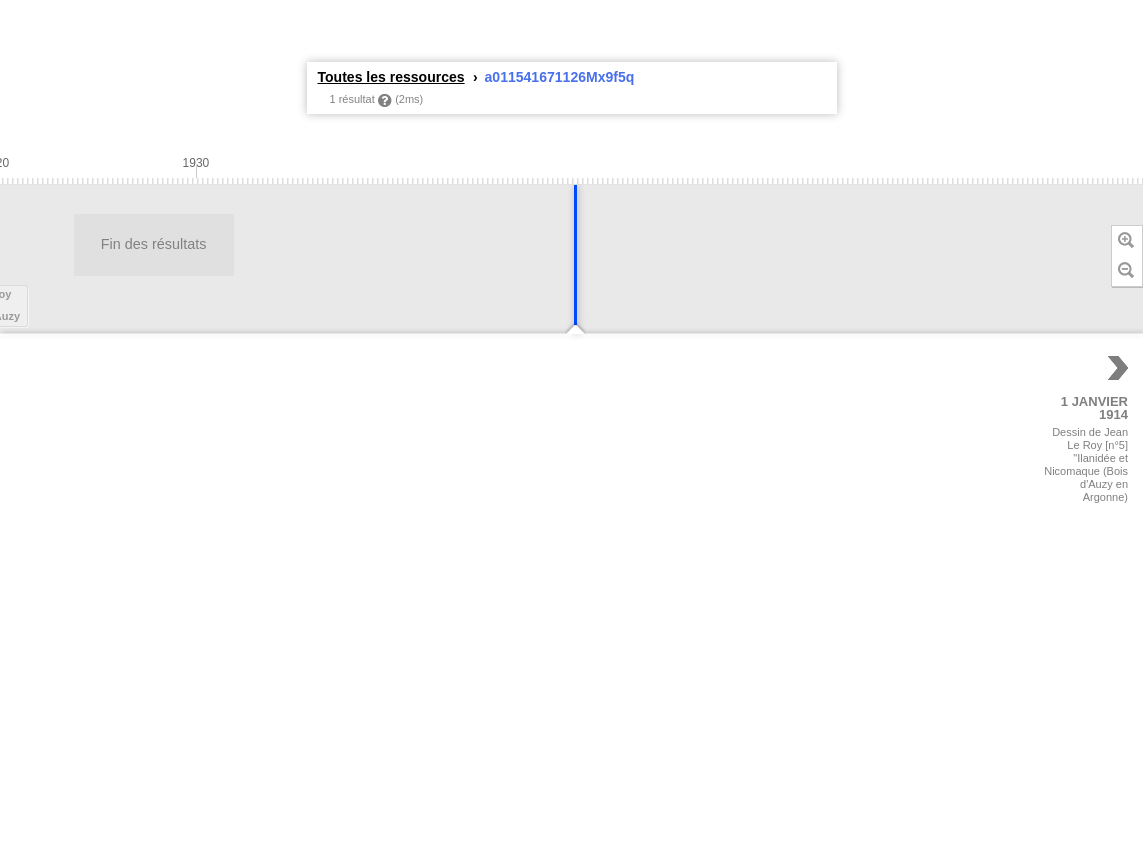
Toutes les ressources (391, 77)
